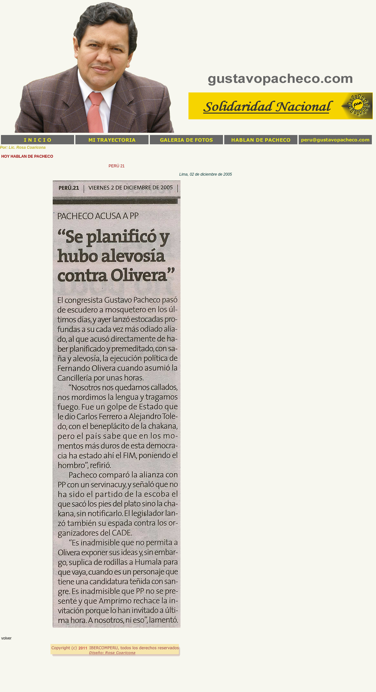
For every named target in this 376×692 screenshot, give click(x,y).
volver (6, 638)
